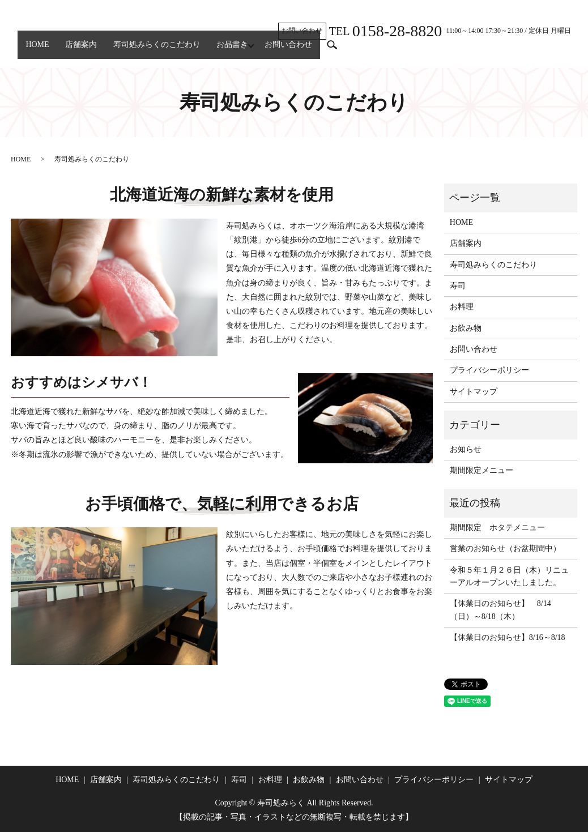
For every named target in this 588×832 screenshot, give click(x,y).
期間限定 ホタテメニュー (497, 527)
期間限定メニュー (481, 470)
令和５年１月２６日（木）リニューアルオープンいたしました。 (509, 576)
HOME (41, 50)
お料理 (462, 306)
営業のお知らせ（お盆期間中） (505, 548)
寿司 (458, 285)
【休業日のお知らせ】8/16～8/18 (507, 637)
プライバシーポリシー (489, 370)
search (370, 50)
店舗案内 (92, 50)
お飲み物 (466, 328)
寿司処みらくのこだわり (175, 50)
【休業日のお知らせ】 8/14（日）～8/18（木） (500, 609)
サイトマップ (473, 391)
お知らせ (466, 449)
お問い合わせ (322, 50)
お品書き (259, 50)
